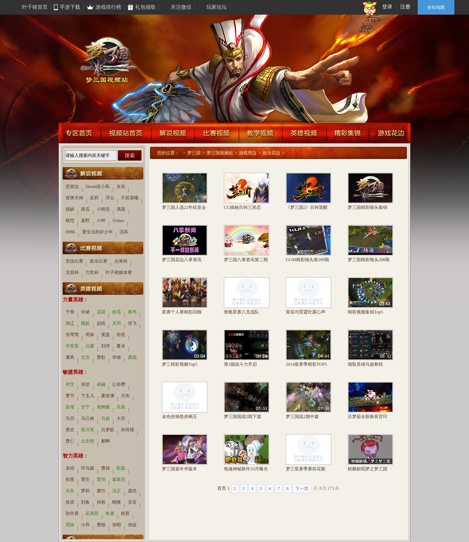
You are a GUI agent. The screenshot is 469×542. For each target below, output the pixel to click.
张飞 (132, 323)
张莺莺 (72, 334)
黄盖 (105, 334)
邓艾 (70, 384)
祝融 (101, 384)
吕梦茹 (107, 429)
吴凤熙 (92, 513)
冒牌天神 (74, 197)
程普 (125, 513)
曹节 (70, 395)
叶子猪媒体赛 (119, 272)
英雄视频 (304, 132)
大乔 (121, 418)
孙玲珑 (127, 429)
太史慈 (87, 441)
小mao (118, 220)
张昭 (116, 524)
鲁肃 (110, 513)
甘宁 (85, 407)
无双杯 (72, 272)
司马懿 (87, 468)
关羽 (116, 323)
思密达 (72, 186)
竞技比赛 (74, 261)
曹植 (101, 524)
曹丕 (85, 479)
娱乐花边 (271, 152)
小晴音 (103, 209)
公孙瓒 (118, 384)
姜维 (70, 407)
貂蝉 (105, 441)
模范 (70, 220)
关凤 (121, 407)
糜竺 (101, 490)
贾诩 (101, 479)
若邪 (94, 197)
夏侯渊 (107, 395)
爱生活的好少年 (97, 231)
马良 (70, 490)
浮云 (110, 197)
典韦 (132, 312)
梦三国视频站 (220, 152)
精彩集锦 (348, 132)
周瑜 (70, 524)
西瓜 (85, 209)
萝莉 (85, 490)
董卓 (121, 346)
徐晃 (116, 312)
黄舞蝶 (103, 407)
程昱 (70, 479)
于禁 (70, 312)
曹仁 (70, 441)
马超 (105, 418)
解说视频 (173, 132)
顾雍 (116, 502)
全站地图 (436, 7)
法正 (116, 490)
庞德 (132, 357)
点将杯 (121, 261)
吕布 (125, 395)
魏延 (85, 323)
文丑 (85, 357)
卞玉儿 (87, 395)
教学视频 (260, 132)
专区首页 (80, 132)
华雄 (116, 357)
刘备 (85, 502)
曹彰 (101, 357)
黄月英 (87, 429)
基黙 (85, 220)
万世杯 (92, 272)
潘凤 (70, 357)
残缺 (70, 209)
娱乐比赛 (98, 261)
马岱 (70, 418)
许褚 (85, 312)
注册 (405, 7)
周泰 (89, 334)
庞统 (132, 490)
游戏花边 (389, 132)
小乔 (85, 524)
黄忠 (70, 429)
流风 (123, 231)
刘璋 (105, 346)
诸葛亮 (118, 479)
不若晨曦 (130, 197)
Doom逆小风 (97, 186)
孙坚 (121, 334)
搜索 (130, 155)
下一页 (302, 488)
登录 (387, 7)
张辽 (70, 323)
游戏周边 (247, 152)
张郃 (85, 384)
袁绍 (70, 468)
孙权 (101, 502)
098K (70, 231)
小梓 (101, 220)
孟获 (101, 312)
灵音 (132, 502)
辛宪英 (72, 346)
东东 (121, 186)
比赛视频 (217, 132)
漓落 (121, 209)
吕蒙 (89, 346)
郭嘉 (121, 468)
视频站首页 (126, 132)
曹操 (105, 468)
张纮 (132, 524)
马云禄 (87, 418)
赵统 (101, 323)
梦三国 (193, 152)
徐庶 (70, 502)
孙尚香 (72, 513)
